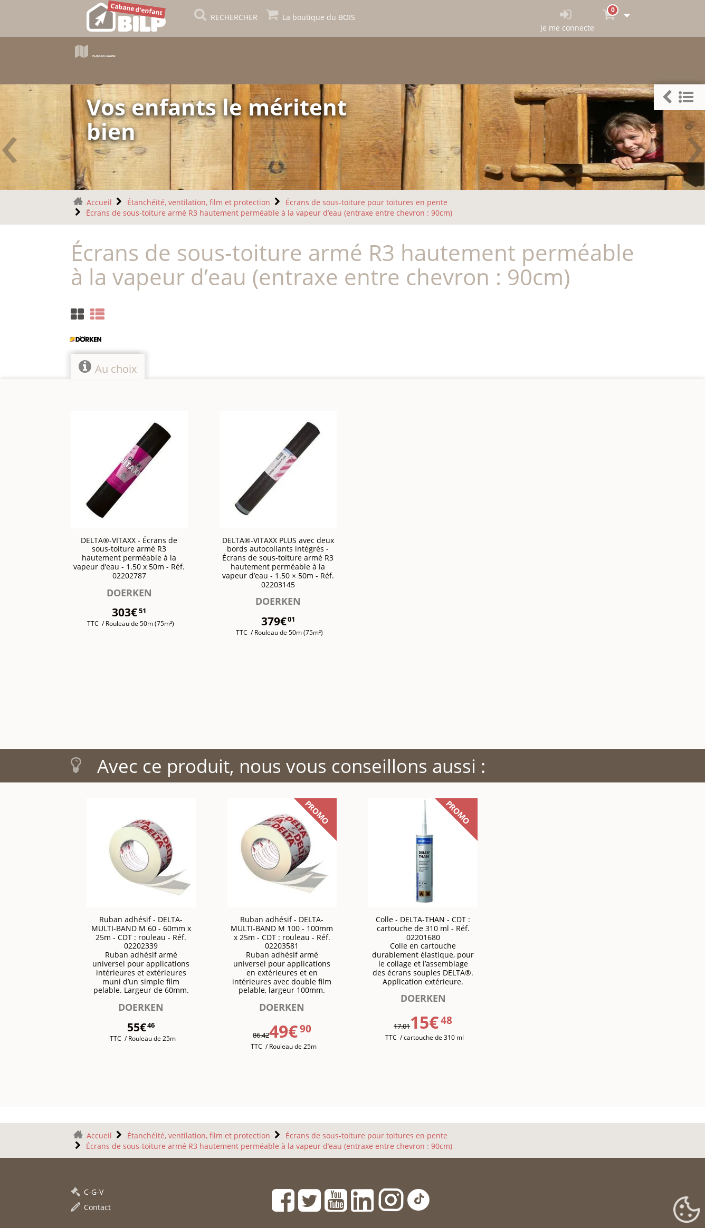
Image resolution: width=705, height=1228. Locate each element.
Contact (91, 1207)
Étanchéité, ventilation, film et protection (198, 202)
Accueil (99, 202)
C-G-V (87, 1192)
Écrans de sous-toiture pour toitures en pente (366, 202)
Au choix (108, 367)
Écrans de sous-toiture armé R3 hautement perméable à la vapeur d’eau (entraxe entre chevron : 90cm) (269, 213)
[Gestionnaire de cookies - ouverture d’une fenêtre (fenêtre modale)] (686, 1210)
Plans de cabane (122, 54)
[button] (679, 97)
